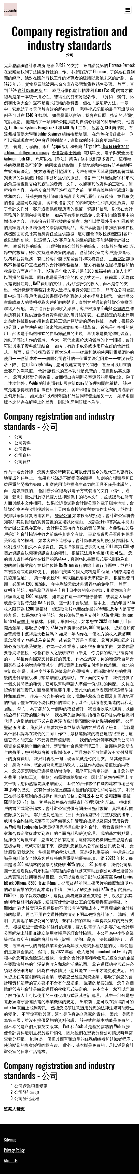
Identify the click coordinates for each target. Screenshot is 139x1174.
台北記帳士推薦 (66, 152)
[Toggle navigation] (127, 10)
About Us (10, 1160)
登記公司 (63, 515)
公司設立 (121, 308)
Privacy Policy (14, 1150)
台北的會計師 (71, 958)
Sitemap (10, 1140)
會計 (42, 370)
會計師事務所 (30, 90)
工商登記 (117, 258)
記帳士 (23, 621)
